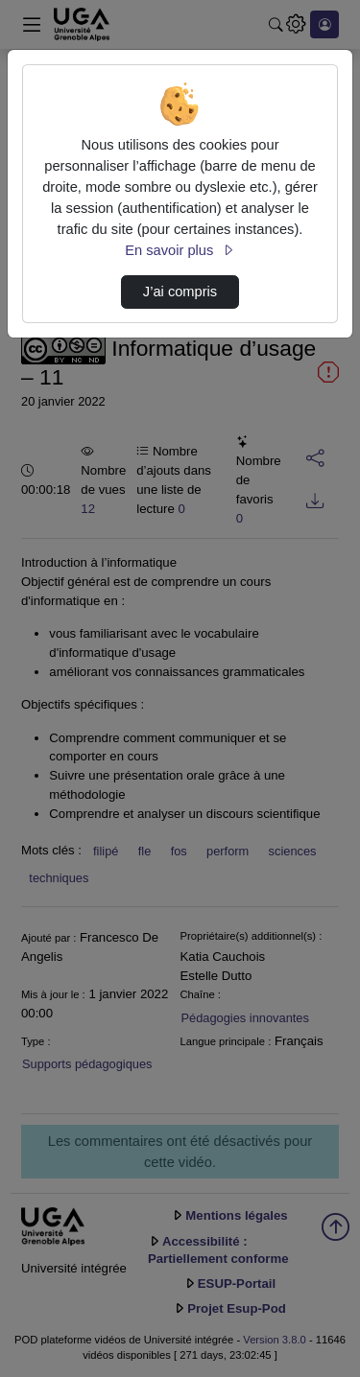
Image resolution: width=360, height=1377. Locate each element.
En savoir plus (179, 250)
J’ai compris (180, 291)
